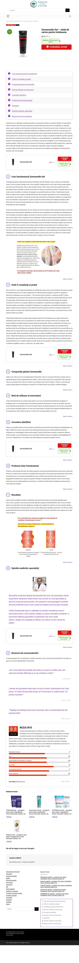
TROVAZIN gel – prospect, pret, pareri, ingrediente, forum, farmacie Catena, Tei (16, 812)
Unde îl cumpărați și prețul (21, 79)
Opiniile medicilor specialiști (22, 111)
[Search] (70, 16)
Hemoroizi (9, 885)
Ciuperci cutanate (11, 876)
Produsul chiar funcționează (22, 100)
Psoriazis (9, 900)
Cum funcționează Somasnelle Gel (24, 74)
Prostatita (9, 897)
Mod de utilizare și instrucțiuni (23, 90)
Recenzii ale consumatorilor (22, 116)
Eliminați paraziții (11, 880)
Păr (7, 887)
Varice (11, 21)
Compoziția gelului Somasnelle (23, 84)
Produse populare (11, 895)
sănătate (8, 902)
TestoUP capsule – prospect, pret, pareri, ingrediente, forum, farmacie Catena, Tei (56, 886)
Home (7, 21)
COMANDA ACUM (58, 47)
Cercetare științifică (19, 95)
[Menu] (8, 16)
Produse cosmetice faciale (14, 893)
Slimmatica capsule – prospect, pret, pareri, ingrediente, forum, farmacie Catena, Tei (53, 878)
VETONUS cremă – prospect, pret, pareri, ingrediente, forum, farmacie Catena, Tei (62, 812)
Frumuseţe (9, 882)
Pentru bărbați (10, 889)
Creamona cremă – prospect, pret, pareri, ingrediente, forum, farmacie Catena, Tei (39, 812)
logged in (20, 862)
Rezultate (15, 106)
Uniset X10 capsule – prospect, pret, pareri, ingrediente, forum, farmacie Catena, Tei (53, 890)
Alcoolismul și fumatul (13, 872)
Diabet (8, 878)
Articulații (9, 874)
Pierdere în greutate (12, 891)
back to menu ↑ (68, 279)
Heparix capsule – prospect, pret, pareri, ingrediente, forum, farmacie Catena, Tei (56, 882)
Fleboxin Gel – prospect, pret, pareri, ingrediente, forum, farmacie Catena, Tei (16, 836)
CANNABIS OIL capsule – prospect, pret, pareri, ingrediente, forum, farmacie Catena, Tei (54, 894)
